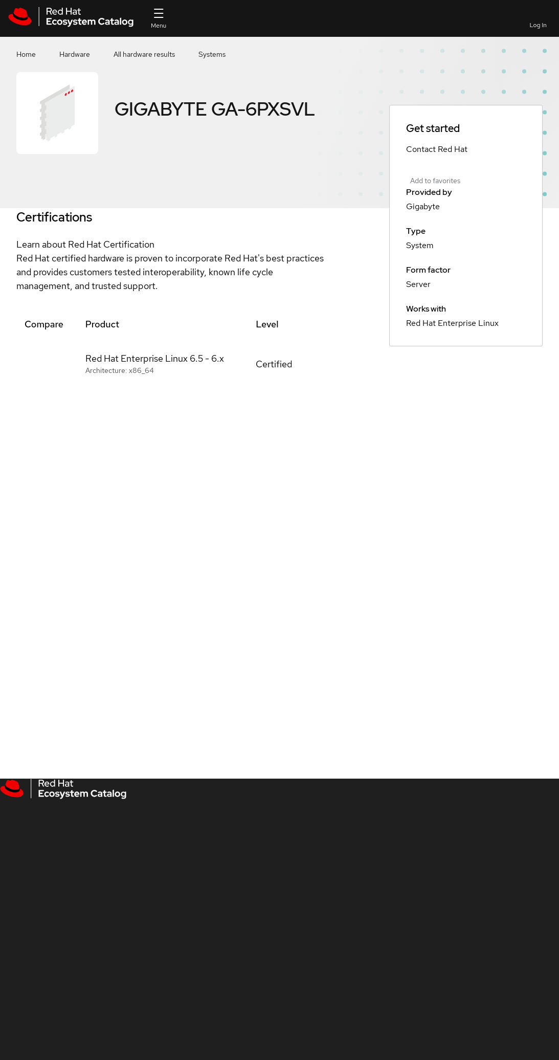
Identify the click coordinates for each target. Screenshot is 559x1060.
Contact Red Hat (436, 149)
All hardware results (144, 54)
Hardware (74, 54)
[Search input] (286, 18)
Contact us (431, 25)
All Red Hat (506, 18)
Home (26, 54)
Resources (469, 18)
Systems (212, 54)
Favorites (396, 25)
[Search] (358, 18)
